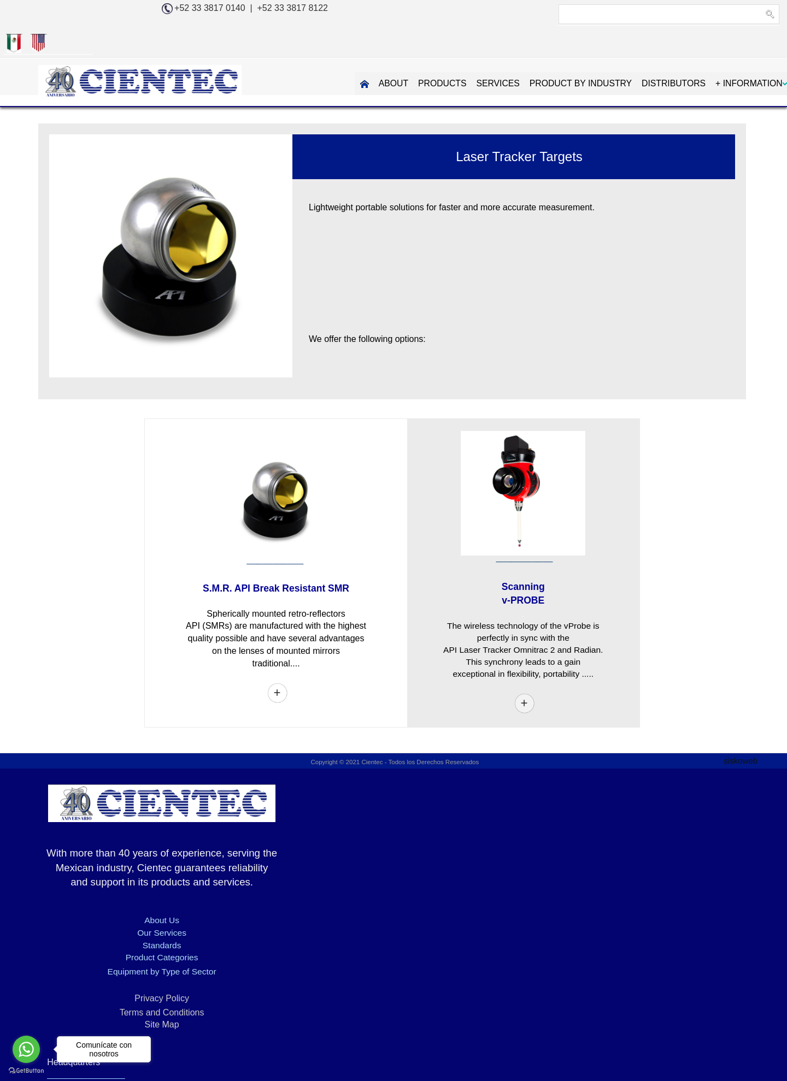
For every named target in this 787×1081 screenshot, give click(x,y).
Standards (131, 921)
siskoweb (739, 736)
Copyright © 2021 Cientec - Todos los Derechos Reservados (393, 738)
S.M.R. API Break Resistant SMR (274, 562)
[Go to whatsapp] (26, 1049)
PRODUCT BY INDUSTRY (501, 53)
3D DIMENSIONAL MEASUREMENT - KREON (218, 1034)
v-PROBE (521, 574)
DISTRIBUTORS (595, 53)
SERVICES (417, 53)
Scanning (521, 559)
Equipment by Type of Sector (131, 948)
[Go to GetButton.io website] (26, 1070)
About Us (131, 897)
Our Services (131, 909)
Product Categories (131, 934)
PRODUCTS (360, 53)
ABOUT (311, 53)
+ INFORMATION (671, 53)
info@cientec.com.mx (638, 883)
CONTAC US (746, 53)
